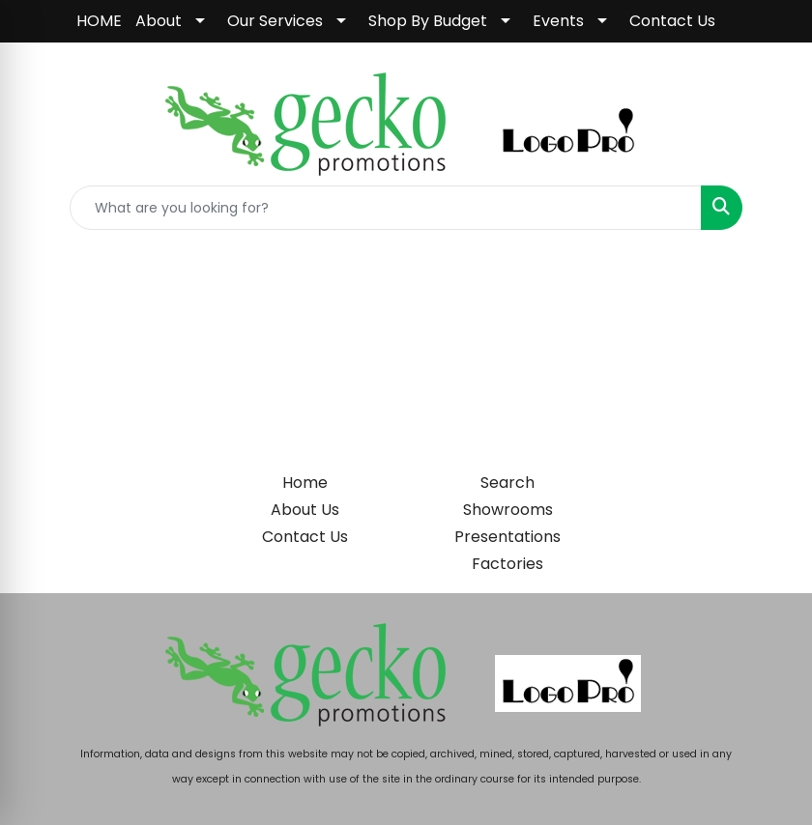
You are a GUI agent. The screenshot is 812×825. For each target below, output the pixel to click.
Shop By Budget (427, 21)
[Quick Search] (386, 207)
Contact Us (672, 21)
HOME (99, 21)
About (158, 21)
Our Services (275, 21)
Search (507, 482)
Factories (507, 564)
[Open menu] (773, 274)
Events (558, 21)
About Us (305, 509)
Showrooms (508, 509)
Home (305, 482)
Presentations (507, 537)
